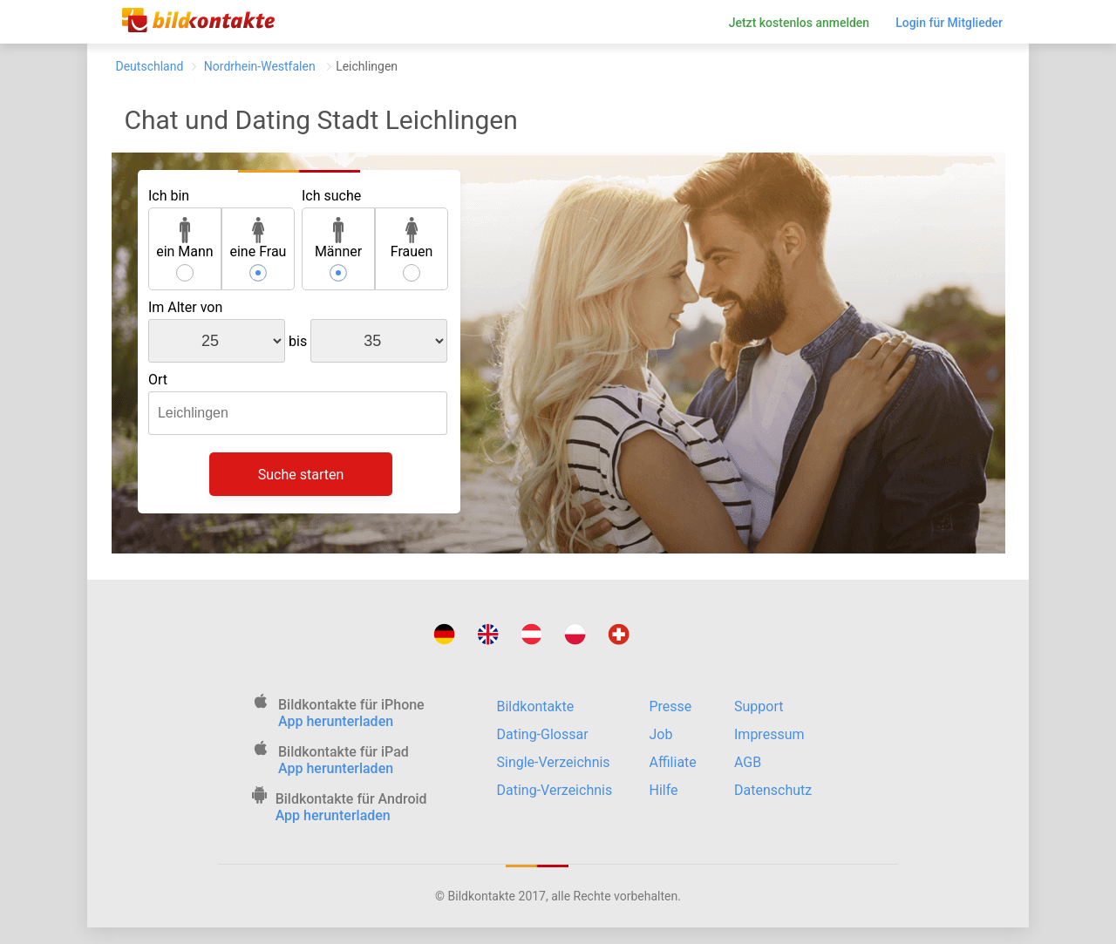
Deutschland (150, 66)
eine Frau (257, 238)
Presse (671, 706)
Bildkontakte (536, 706)
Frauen (412, 238)
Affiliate (673, 762)
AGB (747, 762)
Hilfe (664, 790)
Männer (338, 238)
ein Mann (185, 238)
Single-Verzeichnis (553, 762)
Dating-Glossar (543, 734)
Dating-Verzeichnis (555, 790)
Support (758, 706)
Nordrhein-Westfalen (259, 66)
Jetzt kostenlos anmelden (799, 23)
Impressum (769, 734)
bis (298, 341)
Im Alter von (185, 307)
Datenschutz (773, 790)
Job (661, 734)
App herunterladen (335, 721)
